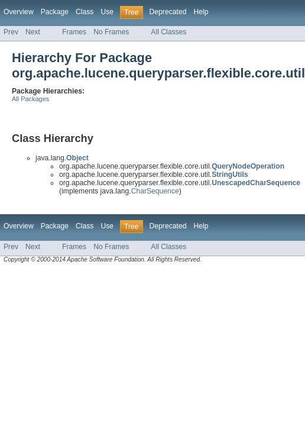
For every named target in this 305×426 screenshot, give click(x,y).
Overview (19, 12)
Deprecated (168, 12)
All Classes (168, 32)
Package (55, 12)
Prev (11, 32)
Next (32, 32)
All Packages (30, 98)
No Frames (111, 32)
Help (200, 12)
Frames (74, 32)
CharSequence (155, 191)
